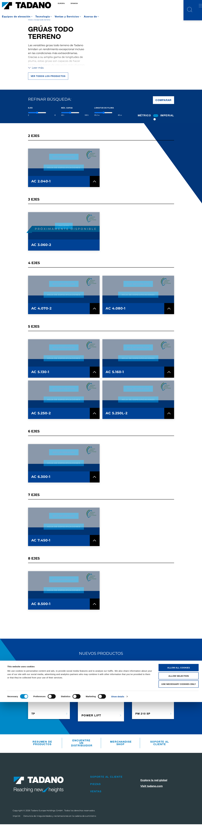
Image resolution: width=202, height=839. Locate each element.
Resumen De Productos (42, 757)
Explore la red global (153, 794)
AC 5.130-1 (40, 387)
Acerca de (90, 16)
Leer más (36, 82)
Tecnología (42, 16)
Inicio (30, 35)
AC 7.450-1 (40, 555)
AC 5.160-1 (115, 387)
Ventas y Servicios (67, 16)
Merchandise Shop (121, 757)
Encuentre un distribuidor (81, 758)
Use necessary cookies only (178, 821)
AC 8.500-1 (41, 618)
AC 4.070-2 (41, 323)
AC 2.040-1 (41, 196)
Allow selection (178, 813)
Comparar (163, 114)
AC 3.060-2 (41, 259)
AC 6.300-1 (40, 491)
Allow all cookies (178, 804)
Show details (117, 833)
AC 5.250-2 (41, 428)
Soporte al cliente (159, 757)
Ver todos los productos (48, 91)
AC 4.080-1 (115, 323)
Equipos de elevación (16, 16)
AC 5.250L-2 (117, 428)
